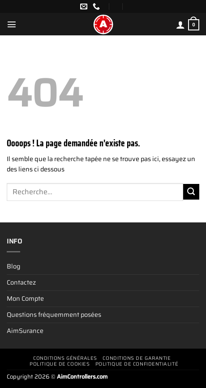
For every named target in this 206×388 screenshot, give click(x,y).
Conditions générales (65, 358)
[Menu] (12, 24)
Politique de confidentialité (136, 364)
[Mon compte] (180, 24)
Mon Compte (25, 298)
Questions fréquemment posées (54, 315)
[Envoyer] (191, 192)
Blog (13, 266)
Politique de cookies (60, 364)
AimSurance (25, 331)
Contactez (21, 282)
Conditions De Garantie (137, 358)
